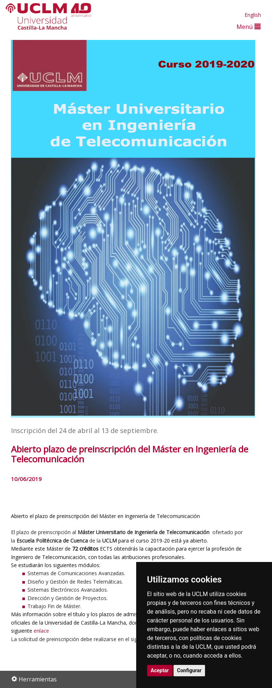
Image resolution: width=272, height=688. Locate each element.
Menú (248, 26)
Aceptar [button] (160, 670)
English (253, 14)
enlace (41, 630)
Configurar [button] (189, 670)
